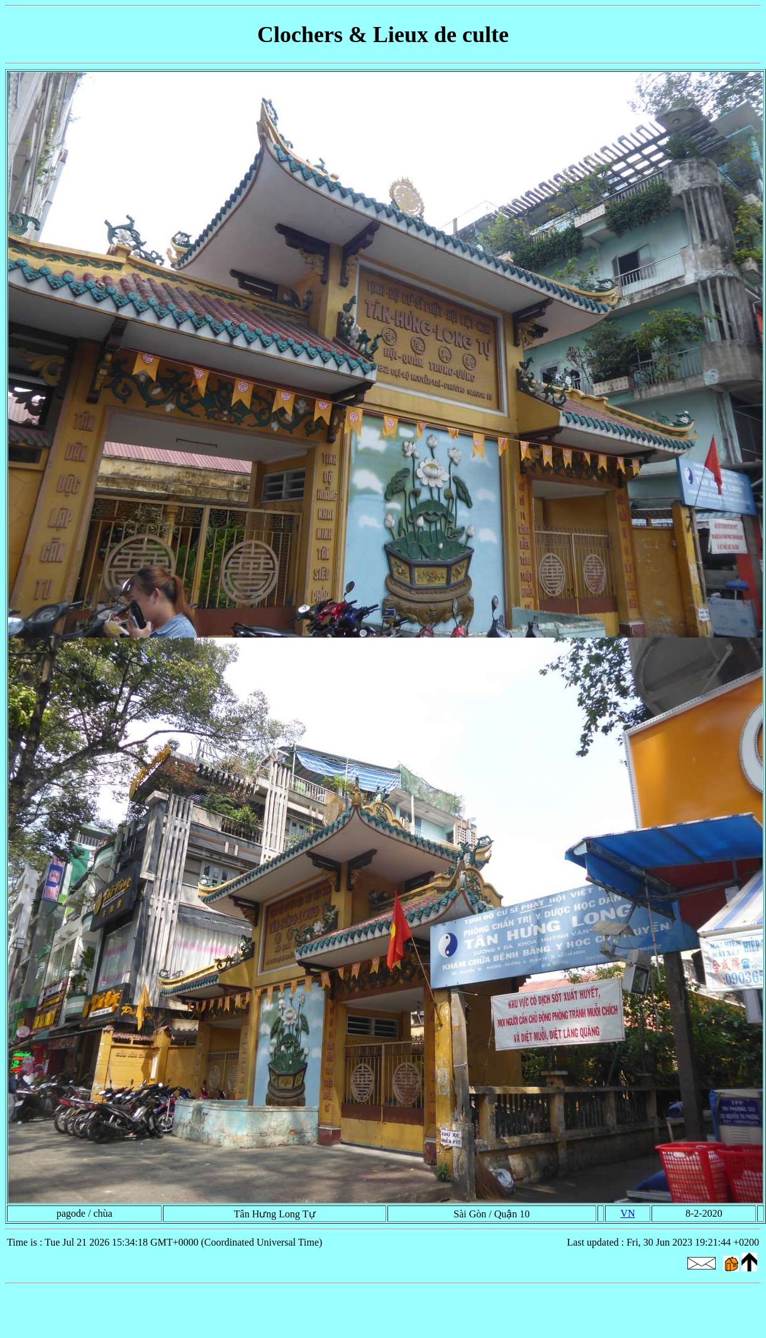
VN (628, 1213)
